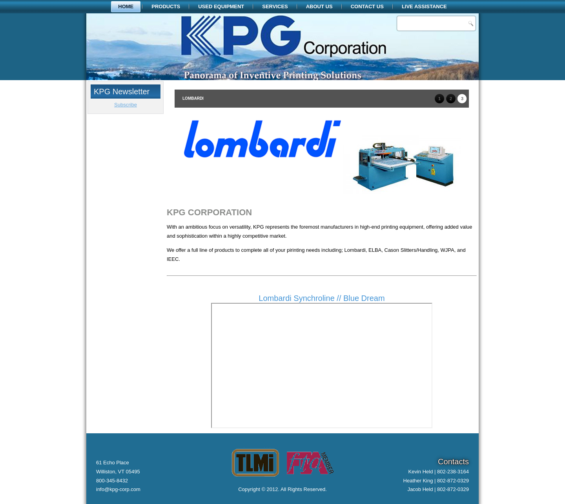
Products (165, 6)
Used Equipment (221, 6)
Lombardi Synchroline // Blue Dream (322, 298)
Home (125, 6)
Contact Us (367, 6)
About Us (319, 6)
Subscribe (125, 105)
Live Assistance (424, 6)
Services (275, 6)
